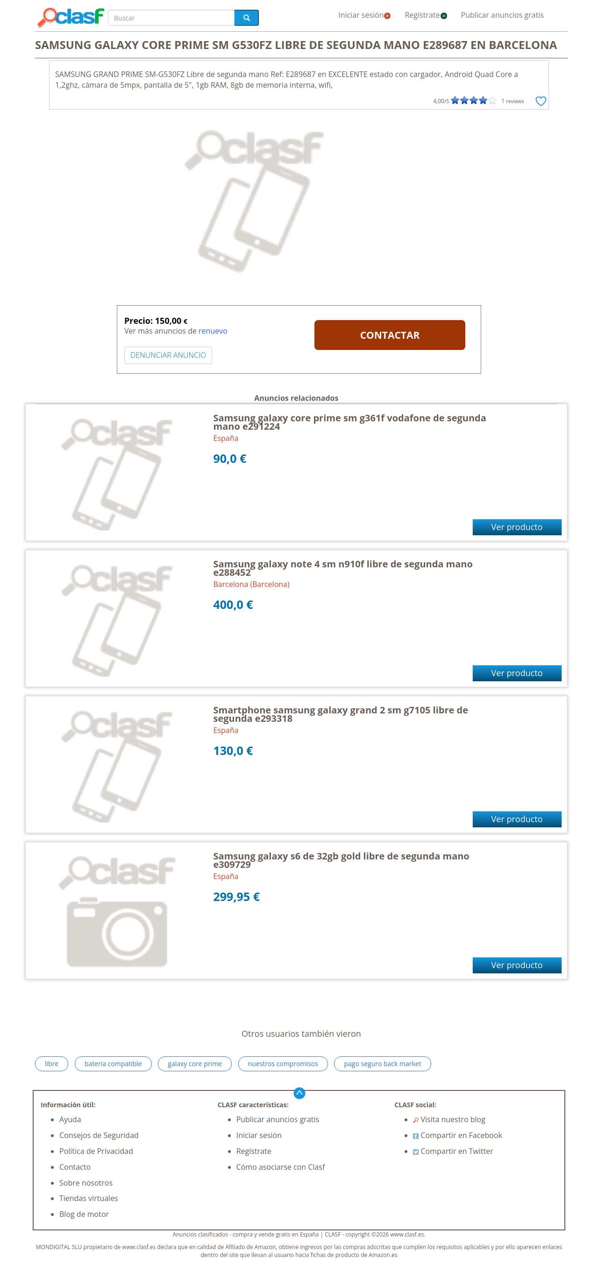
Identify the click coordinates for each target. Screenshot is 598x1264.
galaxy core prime (195, 1063)
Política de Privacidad (96, 1151)
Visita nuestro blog (449, 1119)
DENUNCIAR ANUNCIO (168, 355)
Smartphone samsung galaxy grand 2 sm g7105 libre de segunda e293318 (341, 714)
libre (51, 1063)
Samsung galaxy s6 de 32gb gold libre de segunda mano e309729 (342, 860)
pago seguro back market (382, 1063)
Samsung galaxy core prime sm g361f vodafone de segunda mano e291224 (350, 422)
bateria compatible (113, 1063)
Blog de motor (84, 1214)
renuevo (213, 331)
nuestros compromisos (283, 1063)
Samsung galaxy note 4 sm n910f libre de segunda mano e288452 (343, 568)
